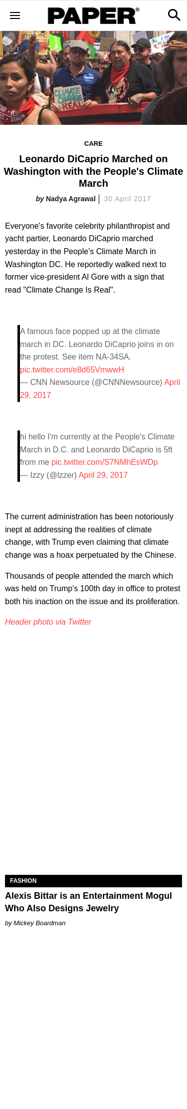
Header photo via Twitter (48, 622)
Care (93, 143)
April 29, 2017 (103, 475)
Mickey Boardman (39, 923)
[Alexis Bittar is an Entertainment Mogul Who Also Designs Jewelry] (93, 830)
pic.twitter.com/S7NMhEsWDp (104, 462)
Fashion (23, 880)
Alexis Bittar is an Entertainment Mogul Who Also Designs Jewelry (88, 902)
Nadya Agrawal (71, 199)
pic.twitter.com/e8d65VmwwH (72, 370)
